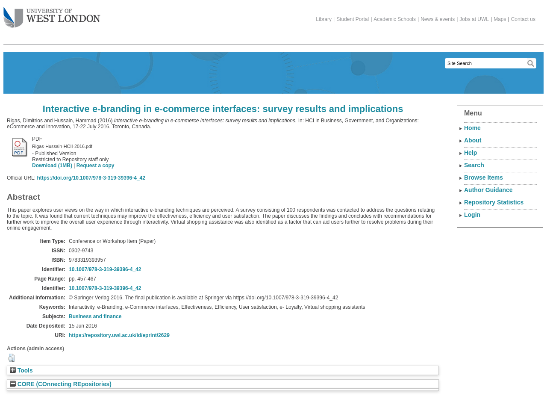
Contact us (523, 19)
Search (474, 165)
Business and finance (95, 316)
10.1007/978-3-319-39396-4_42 (105, 269)
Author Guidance (488, 189)
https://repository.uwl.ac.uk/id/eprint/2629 (119, 335)
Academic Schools (394, 19)
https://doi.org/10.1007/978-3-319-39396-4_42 (91, 178)
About (472, 140)
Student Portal (352, 19)
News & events (438, 19)
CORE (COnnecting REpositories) (61, 384)
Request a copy (95, 165)
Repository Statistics (493, 202)
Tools (21, 370)
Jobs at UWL (474, 19)
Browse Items (483, 177)
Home (472, 127)
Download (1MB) (52, 165)
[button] (11, 358)
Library (324, 19)
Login (472, 214)
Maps (500, 19)
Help (470, 152)
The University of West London (51, 14)
